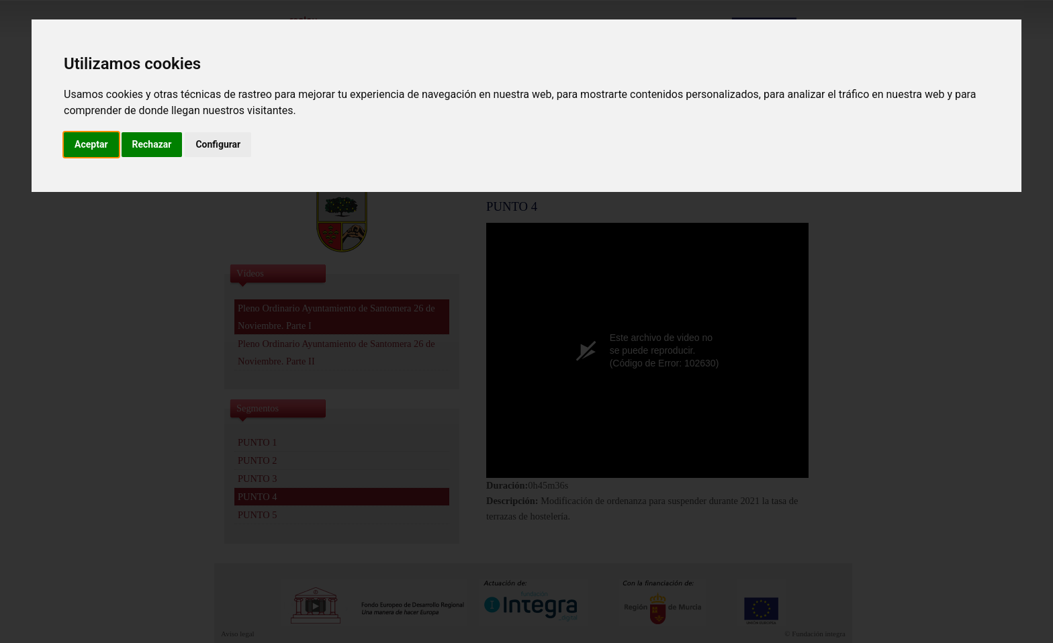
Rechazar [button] (152, 144)
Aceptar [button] (91, 144)
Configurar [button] (217, 144)
